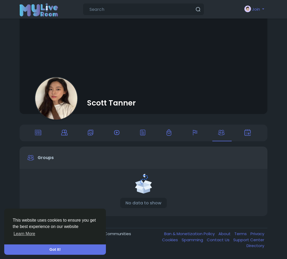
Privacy (257, 234)
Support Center (248, 240)
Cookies (170, 240)
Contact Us (219, 240)
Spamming (193, 240)
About (225, 234)
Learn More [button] (24, 233)
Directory (255, 246)
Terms (241, 234)
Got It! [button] (55, 249)
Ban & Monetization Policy (190, 234)
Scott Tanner (111, 103)
